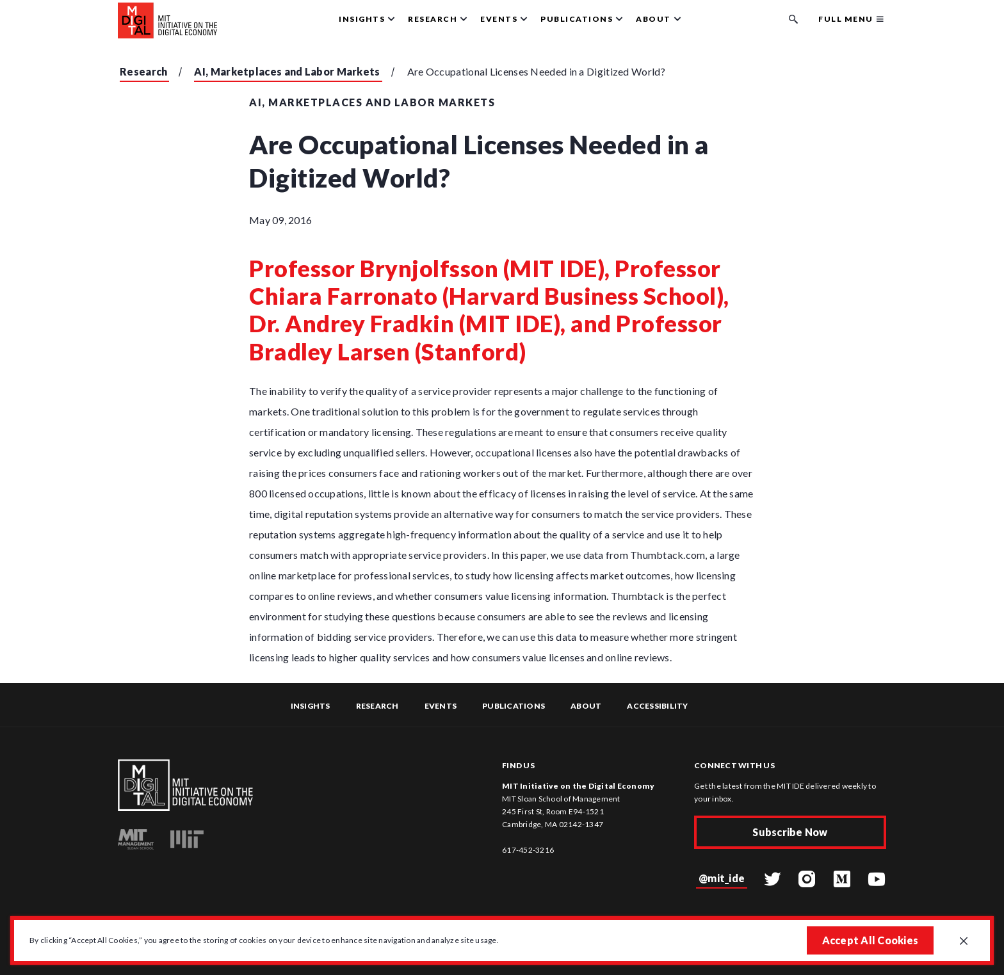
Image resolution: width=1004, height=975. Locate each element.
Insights (310, 706)
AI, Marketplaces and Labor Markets (287, 71)
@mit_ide (722, 878)
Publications (513, 706)
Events (441, 706)
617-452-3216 (528, 850)
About (586, 706)
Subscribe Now (789, 832)
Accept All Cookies (870, 940)
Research (143, 71)
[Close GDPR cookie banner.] (964, 941)
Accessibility (657, 706)
